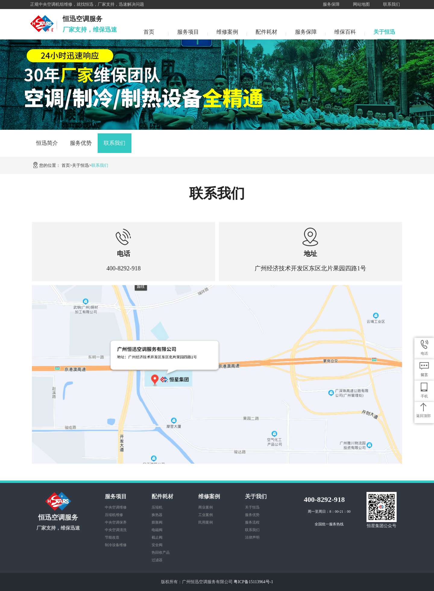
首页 (148, 32)
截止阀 (157, 537)
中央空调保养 (116, 522)
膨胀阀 (157, 522)
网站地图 (361, 4)
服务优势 (81, 143)
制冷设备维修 (116, 545)
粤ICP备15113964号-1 (253, 582)
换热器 (157, 515)
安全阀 (157, 545)
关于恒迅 (384, 32)
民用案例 (205, 522)
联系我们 (391, 4)
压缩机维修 (114, 515)
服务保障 (331, 4)
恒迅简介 (47, 143)
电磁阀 (157, 530)
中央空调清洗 (116, 530)
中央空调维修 (116, 507)
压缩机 (157, 507)
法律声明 (252, 537)
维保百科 (345, 32)
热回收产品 (161, 552)
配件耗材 (266, 32)
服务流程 (252, 522)
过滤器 (157, 560)
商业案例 (205, 507)
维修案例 (227, 32)
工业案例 (205, 515)
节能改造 (112, 537)
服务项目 (188, 32)
